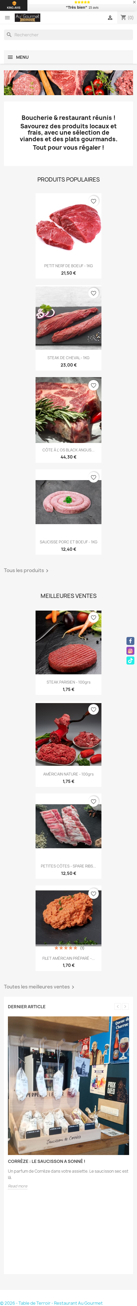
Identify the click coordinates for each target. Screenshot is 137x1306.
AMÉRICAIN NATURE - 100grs (68, 774)
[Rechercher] (68, 35)
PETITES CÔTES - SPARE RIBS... (68, 866)
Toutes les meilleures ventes (40, 987)
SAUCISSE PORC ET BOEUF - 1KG (68, 541)
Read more (17, 1185)
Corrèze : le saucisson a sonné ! (46, 1161)
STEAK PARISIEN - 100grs (69, 682)
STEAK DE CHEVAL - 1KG (68, 357)
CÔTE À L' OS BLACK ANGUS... (68, 449)
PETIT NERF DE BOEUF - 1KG (68, 265)
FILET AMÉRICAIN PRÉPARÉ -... (68, 958)
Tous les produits (27, 571)
